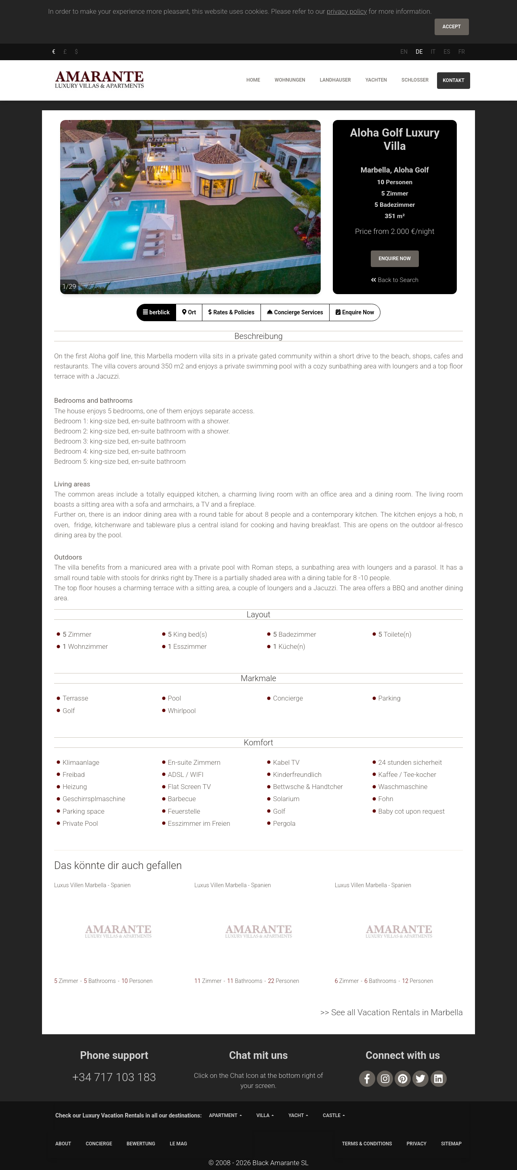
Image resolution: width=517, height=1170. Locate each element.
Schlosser (415, 80)
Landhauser (335, 80)
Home (253, 80)
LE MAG (178, 1144)
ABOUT (63, 1144)
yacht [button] (296, 1115)
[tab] (157, 312)
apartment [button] (223, 1115)
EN (404, 51)
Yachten (376, 80)
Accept (452, 26)
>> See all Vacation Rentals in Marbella (391, 1012)
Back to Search (394, 280)
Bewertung (140, 1144)
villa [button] (262, 1115)
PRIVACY (417, 1144)
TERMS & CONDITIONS (367, 1144)
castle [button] (331, 1115)
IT (433, 51)
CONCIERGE (99, 1144)
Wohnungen (290, 80)
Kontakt (453, 80)
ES (446, 51)
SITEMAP (451, 1144)
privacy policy (347, 11)
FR (461, 51)
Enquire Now (395, 258)
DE (419, 51)
